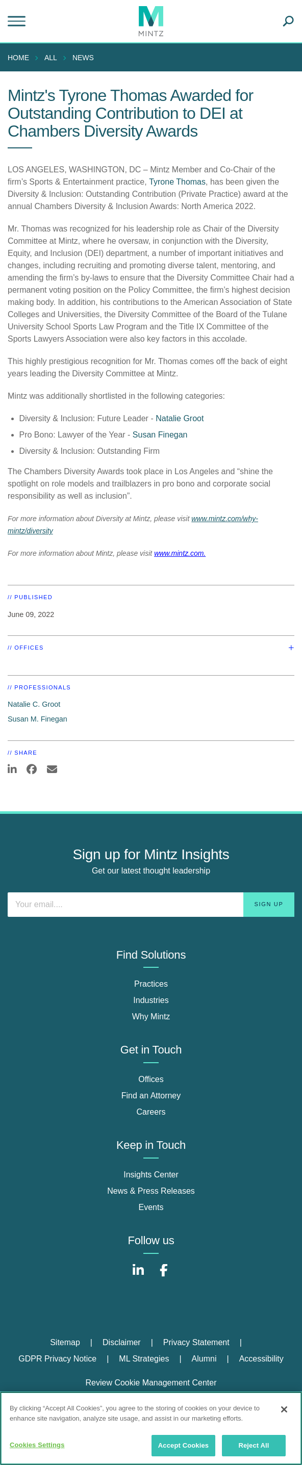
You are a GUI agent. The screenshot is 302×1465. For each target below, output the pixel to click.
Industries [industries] (150, 1000)
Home (18, 58)
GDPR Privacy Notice (57, 1358)
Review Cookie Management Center (150, 1382)
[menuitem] (21, 58)
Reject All (253, 1445)
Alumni (204, 1358)
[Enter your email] (151, 904)
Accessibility (261, 1358)
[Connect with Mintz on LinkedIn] (138, 1275)
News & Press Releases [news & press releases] (151, 1191)
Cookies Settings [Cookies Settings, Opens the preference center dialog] (37, 1445)
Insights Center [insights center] (151, 1174)
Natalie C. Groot (34, 704)
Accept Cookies (183, 1445)
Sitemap (65, 1342)
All (50, 58)
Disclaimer (122, 1342)
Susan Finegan (160, 434)
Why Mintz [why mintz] (151, 1016)
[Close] (284, 1409)
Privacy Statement (196, 1342)
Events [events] (151, 1207)
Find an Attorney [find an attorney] (151, 1095)
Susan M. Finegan (37, 719)
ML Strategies (144, 1358)
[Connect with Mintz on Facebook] (164, 1275)
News (83, 58)
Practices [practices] (151, 984)
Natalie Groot (180, 418)
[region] (151, 1428)
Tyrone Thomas (177, 181)
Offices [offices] (151, 1079)
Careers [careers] (151, 1112)
